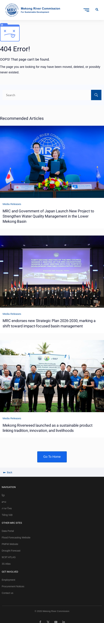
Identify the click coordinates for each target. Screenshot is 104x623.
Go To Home (52, 456)
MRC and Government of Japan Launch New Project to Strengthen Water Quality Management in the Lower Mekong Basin (48, 216)
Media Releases (12, 204)
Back (7, 472)
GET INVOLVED (10, 571)
